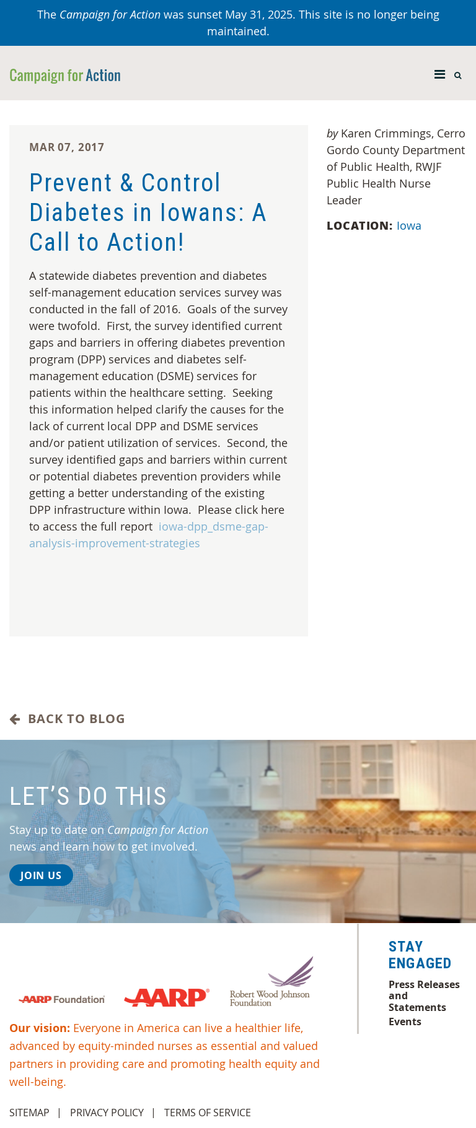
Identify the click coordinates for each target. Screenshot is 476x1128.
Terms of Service (207, 1112)
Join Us (41, 875)
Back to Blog (67, 718)
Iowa (411, 225)
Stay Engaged (420, 955)
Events (405, 1021)
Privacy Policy (107, 1112)
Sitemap (29, 1112)
